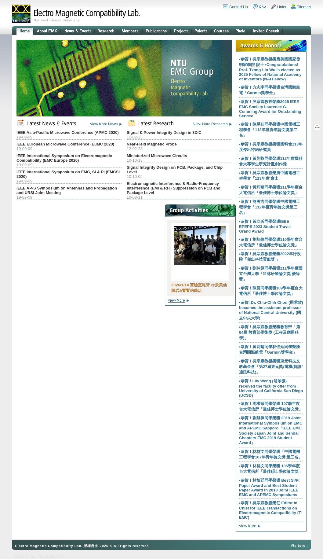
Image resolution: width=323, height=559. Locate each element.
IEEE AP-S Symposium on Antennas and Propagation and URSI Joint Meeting (66, 190)
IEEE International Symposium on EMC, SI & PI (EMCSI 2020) (68, 174)
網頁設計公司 (57, 556)
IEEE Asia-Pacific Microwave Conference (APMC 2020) (67, 132)
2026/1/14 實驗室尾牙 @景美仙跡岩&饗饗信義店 (199, 288)
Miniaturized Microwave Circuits (157, 155)
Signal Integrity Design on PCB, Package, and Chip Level (175, 169)
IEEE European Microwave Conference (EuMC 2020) (65, 144)
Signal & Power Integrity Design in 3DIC (164, 132)
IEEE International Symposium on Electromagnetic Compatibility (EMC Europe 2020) (64, 158)
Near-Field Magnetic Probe (152, 144)
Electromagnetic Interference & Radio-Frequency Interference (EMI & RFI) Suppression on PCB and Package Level (173, 188)
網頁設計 (22, 556)
